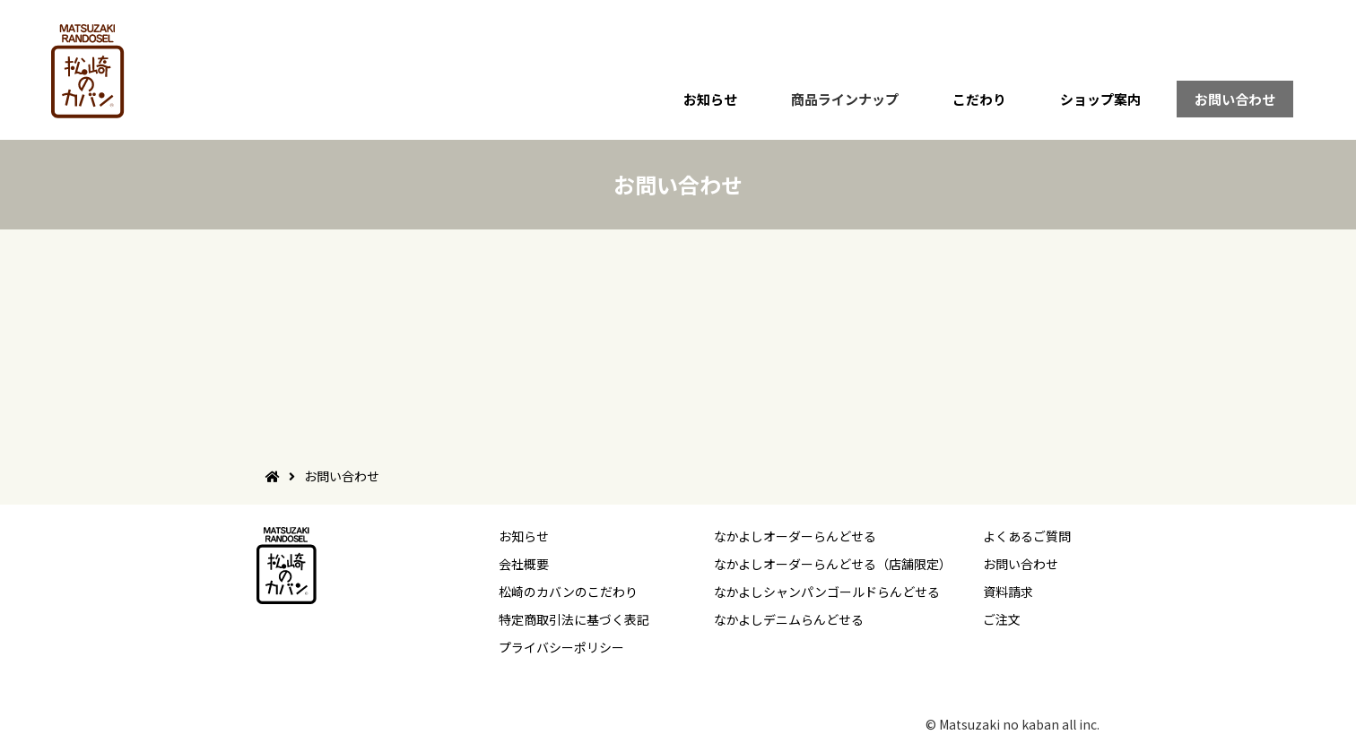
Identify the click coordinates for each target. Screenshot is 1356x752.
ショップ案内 (1100, 99)
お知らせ (710, 99)
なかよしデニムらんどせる (789, 619)
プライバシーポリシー (561, 647)
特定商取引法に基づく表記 (574, 619)
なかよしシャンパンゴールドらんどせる (827, 592)
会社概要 (524, 564)
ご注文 (1002, 619)
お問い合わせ (1235, 99)
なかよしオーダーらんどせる (795, 536)
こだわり (979, 99)
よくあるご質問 (1027, 536)
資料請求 (1008, 592)
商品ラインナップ (845, 99)
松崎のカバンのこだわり (568, 592)
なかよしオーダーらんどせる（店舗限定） (833, 564)
